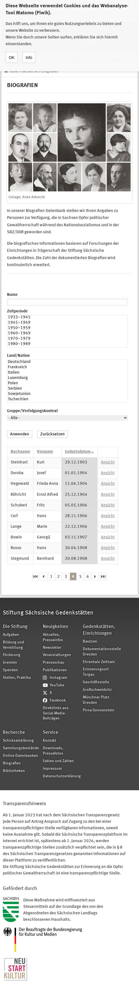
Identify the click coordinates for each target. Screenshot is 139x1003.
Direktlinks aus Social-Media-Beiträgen (56, 713)
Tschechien (67, 400)
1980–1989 (67, 344)
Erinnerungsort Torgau (96, 672)
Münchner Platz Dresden (96, 700)
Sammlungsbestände (21, 748)
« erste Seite (35, 576)
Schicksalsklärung (18, 740)
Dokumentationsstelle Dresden (101, 651)
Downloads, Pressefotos (53, 750)
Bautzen (90, 641)
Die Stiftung (15, 626)
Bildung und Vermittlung (13, 645)
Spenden (10, 670)
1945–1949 (67, 323)
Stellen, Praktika (17, 678)
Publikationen (55, 670)
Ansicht (108, 462)
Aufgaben (11, 635)
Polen (67, 384)
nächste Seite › (95, 576)
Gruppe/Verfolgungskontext (32, 411)
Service (50, 732)
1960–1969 (67, 334)
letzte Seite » (103, 576)
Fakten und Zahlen (58, 761)
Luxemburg (67, 378)
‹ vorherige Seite (43, 576)
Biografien (50, 71)
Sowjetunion (67, 394)
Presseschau (53, 662)
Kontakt (49, 740)
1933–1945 (67, 318)
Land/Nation (18, 356)
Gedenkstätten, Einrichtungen (99, 630)
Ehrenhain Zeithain (99, 662)
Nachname (20, 452)
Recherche (30, 71)
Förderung (11, 655)
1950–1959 (67, 328)
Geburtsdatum (79, 452)
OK (12, 53)
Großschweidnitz (97, 690)
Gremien (10, 662)
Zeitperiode (17, 311)
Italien (67, 373)
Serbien (67, 389)
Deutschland (67, 362)
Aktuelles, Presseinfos (53, 637)
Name (12, 295)
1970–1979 (67, 339)
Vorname (45, 452)
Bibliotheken (14, 771)
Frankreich (67, 368)
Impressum (52, 769)
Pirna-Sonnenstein (98, 710)
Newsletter (52, 648)
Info (29, 53)
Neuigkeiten (55, 626)
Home (13, 71)
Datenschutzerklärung (61, 776)
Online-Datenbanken (20, 756)
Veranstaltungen (57, 655)
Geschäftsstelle (96, 682)
